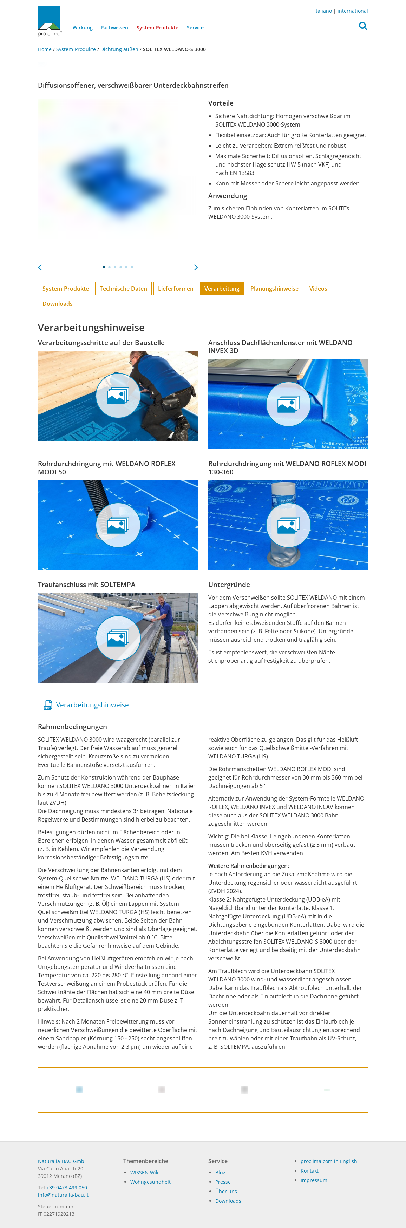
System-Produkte (160, 27)
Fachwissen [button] (114, 27)
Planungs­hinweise (274, 288)
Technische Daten (123, 288)
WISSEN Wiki (145, 1172)
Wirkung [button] (83, 27)
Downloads (57, 304)
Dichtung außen (119, 49)
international (353, 10)
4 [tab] (121, 267)
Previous (39, 265)
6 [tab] (132, 267)
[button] (363, 27)
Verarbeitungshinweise (86, 704)
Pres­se (223, 1182)
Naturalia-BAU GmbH (63, 1161)
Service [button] (195, 27)
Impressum (314, 1180)
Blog (220, 1172)
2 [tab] (109, 267)
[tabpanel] (118, 179)
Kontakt (310, 1170)
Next (195, 265)
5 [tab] (126, 267)
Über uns (226, 1191)
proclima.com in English (329, 1161)
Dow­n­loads (228, 1200)
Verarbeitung (222, 288)
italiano (323, 10)
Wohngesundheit (150, 1182)
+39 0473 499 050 (66, 1187)
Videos (318, 288)
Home (45, 49)
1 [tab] (104, 267)
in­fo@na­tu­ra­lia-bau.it (63, 1195)
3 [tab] (115, 267)
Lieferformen (176, 288)
